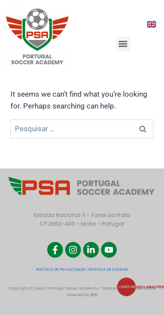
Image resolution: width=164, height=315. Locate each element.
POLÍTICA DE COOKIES (108, 269)
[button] (123, 44)
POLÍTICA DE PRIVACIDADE (60, 269)
